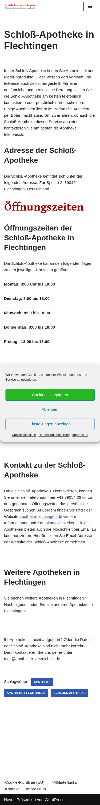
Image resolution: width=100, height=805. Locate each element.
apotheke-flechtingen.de (40, 516)
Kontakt (12, 789)
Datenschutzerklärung (54, 435)
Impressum (80, 435)
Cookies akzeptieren (50, 394)
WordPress (54, 799)
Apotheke (42, 682)
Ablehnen (50, 409)
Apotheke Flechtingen (26, 692)
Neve (8, 799)
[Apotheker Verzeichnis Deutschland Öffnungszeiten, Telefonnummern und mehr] (20, 6)
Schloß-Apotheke (70, 692)
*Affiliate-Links (64, 782)
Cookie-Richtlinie (24, 435)
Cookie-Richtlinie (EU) (25, 782)
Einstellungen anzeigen (50, 424)
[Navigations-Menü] (89, 6)
